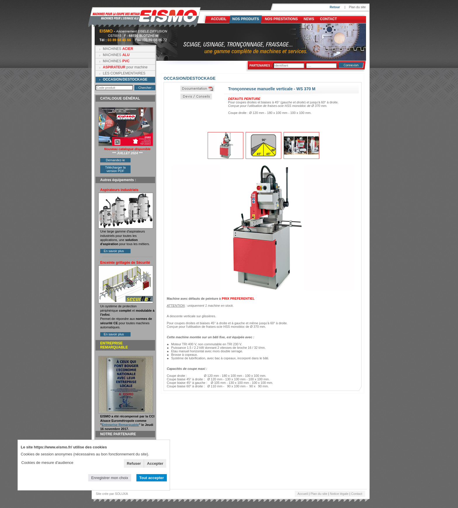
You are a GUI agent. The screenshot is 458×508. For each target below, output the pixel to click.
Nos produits (245, 19)
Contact (328, 19)
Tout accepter (151, 478)
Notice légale (339, 493)
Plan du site (357, 7)
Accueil (218, 19)
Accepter (155, 463)
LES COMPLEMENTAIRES (124, 73)
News (309, 19)
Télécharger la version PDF (115, 169)
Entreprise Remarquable (120, 424)
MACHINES (118, 49)
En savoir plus (114, 251)
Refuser (134, 463)
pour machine (125, 67)
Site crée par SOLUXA (112, 493)
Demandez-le (115, 160)
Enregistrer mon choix (109, 478)
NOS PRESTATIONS (281, 19)
